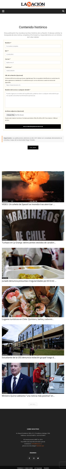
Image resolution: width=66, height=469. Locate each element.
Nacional (4, 239)
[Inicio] (33, 422)
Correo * (7, 59)
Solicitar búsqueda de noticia (33, 126)
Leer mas (33, 404)
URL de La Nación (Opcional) (14, 75)
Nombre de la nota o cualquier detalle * (17, 90)
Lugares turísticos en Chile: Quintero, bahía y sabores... (28, 319)
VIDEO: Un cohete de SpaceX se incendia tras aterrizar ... (28, 204)
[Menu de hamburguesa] (3, 11)
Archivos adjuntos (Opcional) (14, 111)
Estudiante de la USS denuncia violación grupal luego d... (29, 357)
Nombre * (8, 43)
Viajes (3, 316)
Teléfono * (8, 67)
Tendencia (5, 201)
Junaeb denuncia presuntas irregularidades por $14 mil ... (29, 281)
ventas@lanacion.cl (37, 444)
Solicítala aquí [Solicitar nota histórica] (40, 446)
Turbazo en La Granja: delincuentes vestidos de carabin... (29, 242)
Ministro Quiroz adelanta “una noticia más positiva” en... (28, 395)
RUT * (7, 51)
